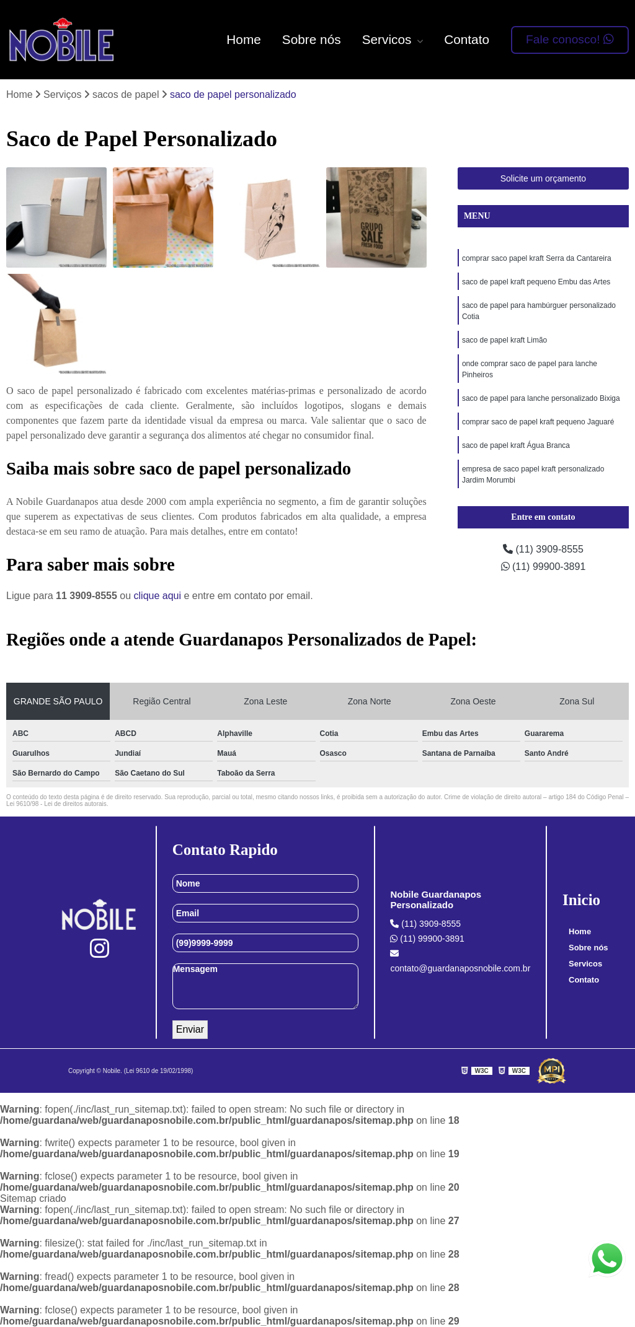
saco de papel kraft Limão (504, 340)
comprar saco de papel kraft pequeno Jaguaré (538, 422)
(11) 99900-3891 (543, 566)
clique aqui (158, 595)
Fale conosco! (570, 39)
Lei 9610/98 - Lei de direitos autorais (56, 803)
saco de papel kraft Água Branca (516, 445)
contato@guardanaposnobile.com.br (460, 961)
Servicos (388, 39)
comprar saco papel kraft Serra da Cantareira (536, 258)
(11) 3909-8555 (543, 549)
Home (243, 39)
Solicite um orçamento (543, 178)
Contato (466, 39)
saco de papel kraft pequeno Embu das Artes (536, 282)
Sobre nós (311, 39)
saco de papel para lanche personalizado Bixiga (541, 398)
